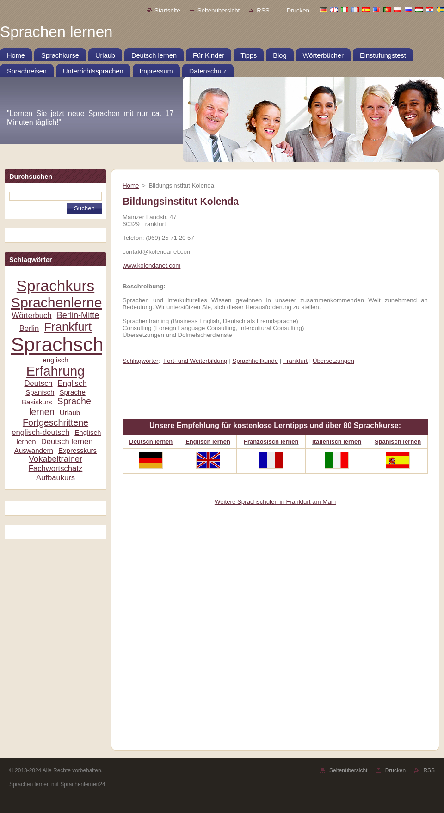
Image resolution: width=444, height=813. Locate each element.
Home (131, 185)
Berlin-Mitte (78, 315)
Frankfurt (68, 326)
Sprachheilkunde (255, 360)
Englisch (72, 383)
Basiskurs (37, 402)
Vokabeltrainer (55, 459)
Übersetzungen (333, 360)
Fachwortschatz (56, 468)
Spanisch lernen (398, 441)
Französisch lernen (271, 441)
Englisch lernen (207, 441)
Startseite (167, 10)
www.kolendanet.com (151, 265)
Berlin (29, 328)
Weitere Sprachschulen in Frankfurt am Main (275, 501)
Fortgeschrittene (55, 422)
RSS (263, 10)
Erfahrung (55, 371)
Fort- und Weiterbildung (195, 360)
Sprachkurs (55, 285)
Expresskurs (77, 450)
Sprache (72, 392)
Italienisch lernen (336, 441)
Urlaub (70, 412)
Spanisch (39, 392)
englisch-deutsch (40, 432)
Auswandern (33, 450)
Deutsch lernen (67, 441)
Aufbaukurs (55, 477)
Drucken (298, 10)
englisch (55, 360)
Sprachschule (70, 344)
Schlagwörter (140, 360)
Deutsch (38, 383)
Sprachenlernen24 (68, 302)
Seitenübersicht (218, 10)
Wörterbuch (32, 315)
